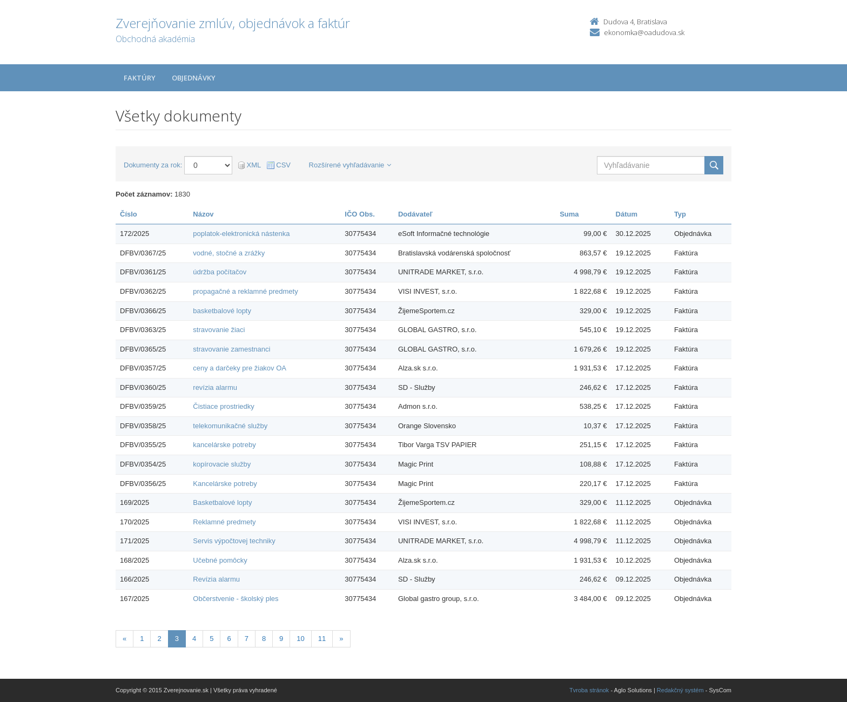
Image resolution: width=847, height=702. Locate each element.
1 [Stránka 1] (142, 638)
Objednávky (194, 78)
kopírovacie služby (222, 464)
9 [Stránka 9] (281, 638)
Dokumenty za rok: (153, 165)
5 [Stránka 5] (211, 638)
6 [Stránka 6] (229, 638)
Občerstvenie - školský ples (235, 599)
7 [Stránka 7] (246, 638)
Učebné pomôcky (220, 560)
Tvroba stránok (589, 690)
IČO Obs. (360, 214)
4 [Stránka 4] (194, 638)
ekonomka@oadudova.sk (644, 32)
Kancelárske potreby (225, 484)
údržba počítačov (219, 272)
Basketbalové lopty (222, 502)
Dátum (626, 214)
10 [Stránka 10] (300, 638)
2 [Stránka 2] (159, 638)
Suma (569, 214)
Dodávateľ (415, 214)
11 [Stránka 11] (322, 638)
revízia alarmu (215, 387)
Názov (203, 214)
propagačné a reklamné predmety (245, 291)
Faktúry (140, 78)
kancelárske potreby (224, 445)
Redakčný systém (680, 690)
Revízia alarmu (216, 579)
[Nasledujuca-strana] (341, 639)
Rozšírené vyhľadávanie (350, 165)
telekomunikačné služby (230, 426)
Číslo (128, 214)
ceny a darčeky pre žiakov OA (239, 368)
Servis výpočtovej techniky (234, 541)
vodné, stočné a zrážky (229, 253)
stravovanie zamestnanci (231, 349)
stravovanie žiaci (219, 330)
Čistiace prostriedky (223, 406)
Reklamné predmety (224, 522)
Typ (680, 214)
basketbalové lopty (222, 311)
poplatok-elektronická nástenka (241, 234)
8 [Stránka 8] (264, 638)
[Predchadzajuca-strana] (124, 639)
